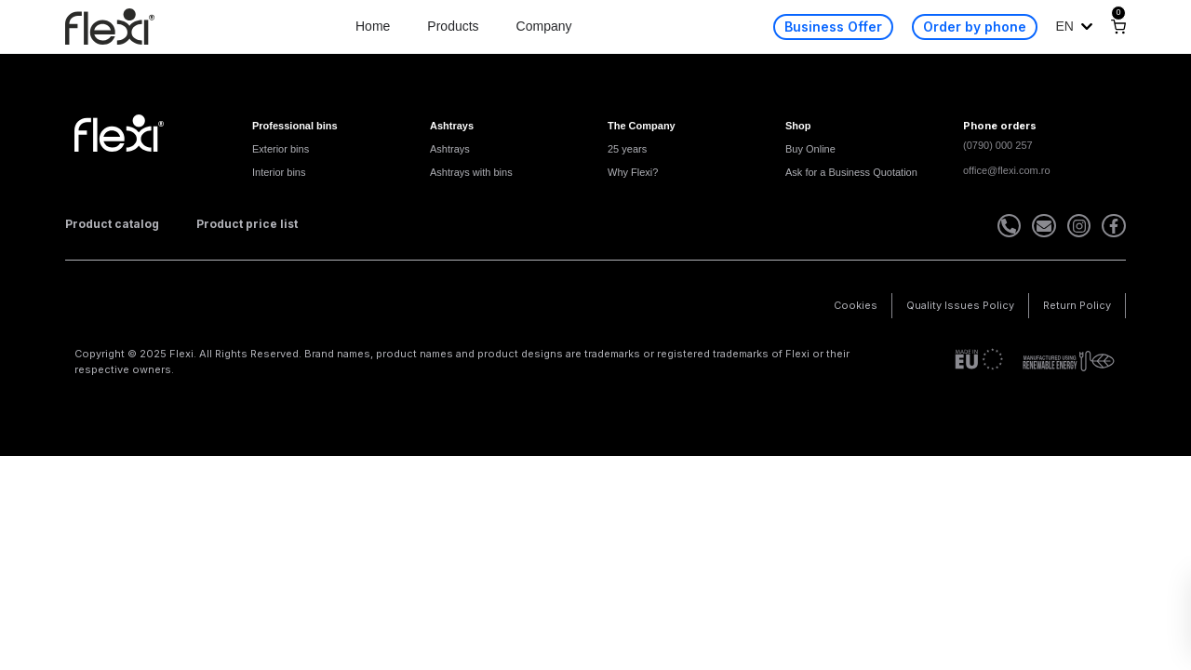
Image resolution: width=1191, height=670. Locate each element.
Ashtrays (450, 148)
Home (372, 26)
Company (544, 26)
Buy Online (810, 148)
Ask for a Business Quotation (851, 172)
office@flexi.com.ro (1006, 170)
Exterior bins (280, 148)
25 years (627, 148)
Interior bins (278, 172)
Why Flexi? (633, 172)
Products (452, 26)
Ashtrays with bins (471, 172)
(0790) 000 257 (998, 145)
